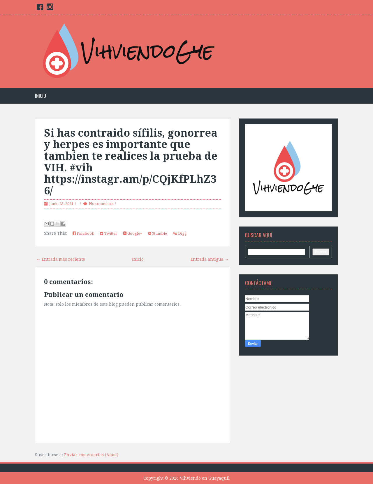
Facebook (83, 233)
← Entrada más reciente (60, 259)
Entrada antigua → (210, 259)
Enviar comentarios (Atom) (91, 454)
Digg (180, 233)
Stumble (157, 233)
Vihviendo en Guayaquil (205, 478)
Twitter (108, 233)
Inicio (40, 96)
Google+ (132, 233)
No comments (101, 203)
